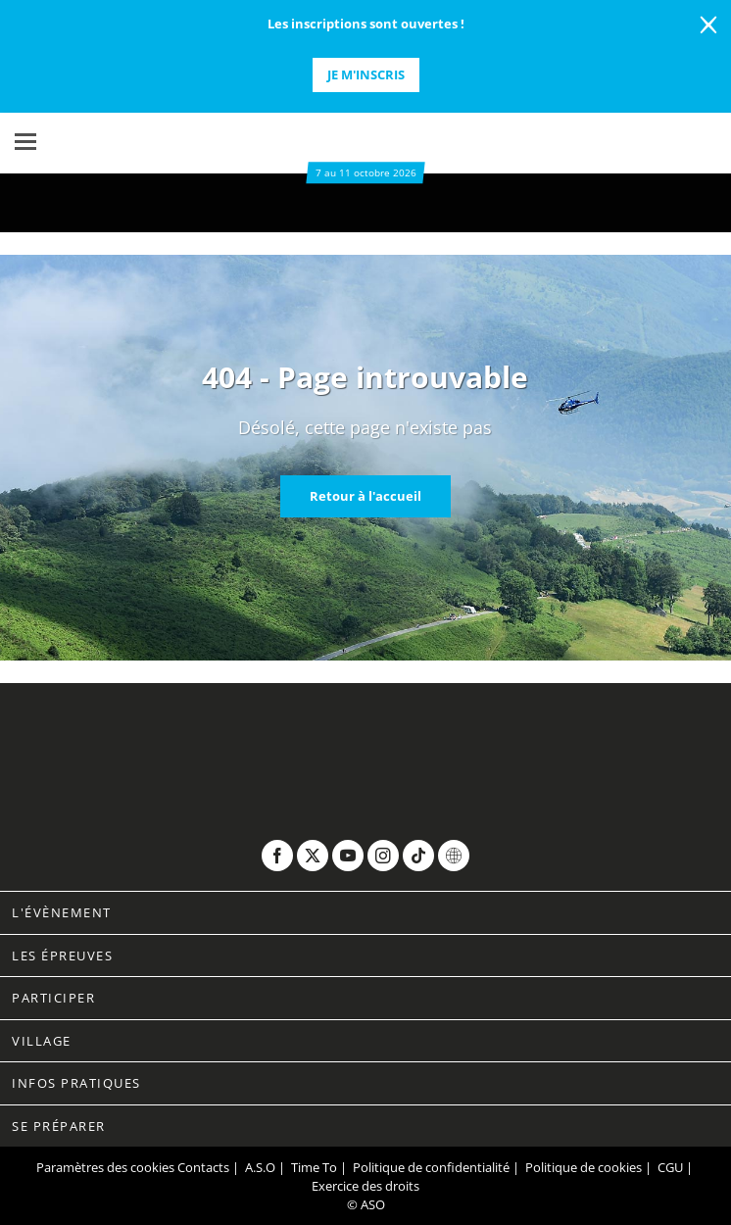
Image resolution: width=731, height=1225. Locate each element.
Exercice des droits (365, 1186)
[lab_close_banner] (708, 25)
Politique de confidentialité (431, 1167)
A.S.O (260, 1167)
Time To (314, 1167)
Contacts (203, 1167)
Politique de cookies (583, 1167)
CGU (670, 1167)
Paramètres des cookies (105, 1167)
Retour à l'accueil (365, 496)
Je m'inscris (366, 74)
